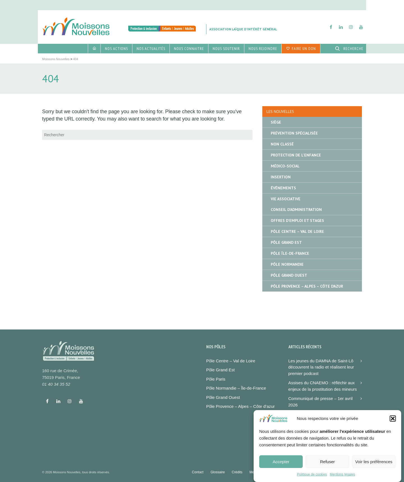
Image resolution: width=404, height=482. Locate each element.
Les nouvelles (280, 111)
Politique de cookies (312, 478)
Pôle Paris (215, 379)
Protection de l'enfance (296, 155)
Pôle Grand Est (286, 242)
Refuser (327, 465)
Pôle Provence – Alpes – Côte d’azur (240, 406)
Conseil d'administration (296, 209)
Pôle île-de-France (290, 253)
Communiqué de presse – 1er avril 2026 (320, 401)
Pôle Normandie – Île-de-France (236, 388)
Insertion (281, 176)
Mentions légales (342, 478)
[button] (393, 422)
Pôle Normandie (287, 264)
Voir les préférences (373, 465)
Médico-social (285, 166)
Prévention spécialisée (294, 133)
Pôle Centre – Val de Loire (297, 231)
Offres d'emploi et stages (297, 220)
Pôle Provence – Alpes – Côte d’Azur (307, 286)
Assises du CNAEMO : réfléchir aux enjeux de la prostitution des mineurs (322, 386)
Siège (276, 122)
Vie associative (285, 198)
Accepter (281, 465)
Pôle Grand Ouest (289, 275)
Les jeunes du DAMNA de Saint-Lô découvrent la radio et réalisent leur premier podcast (321, 367)
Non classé (282, 144)
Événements (283, 187)
